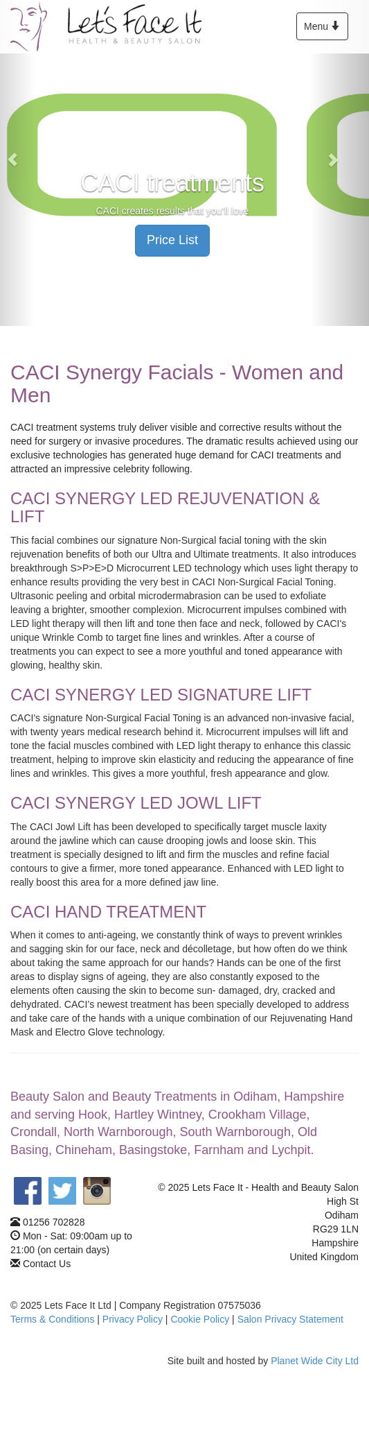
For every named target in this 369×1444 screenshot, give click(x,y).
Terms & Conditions (52, 1319)
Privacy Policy (132, 1319)
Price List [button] (172, 240)
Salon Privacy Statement (290, 1319)
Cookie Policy (199, 1319)
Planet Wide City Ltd (315, 1360)
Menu (325, 29)
